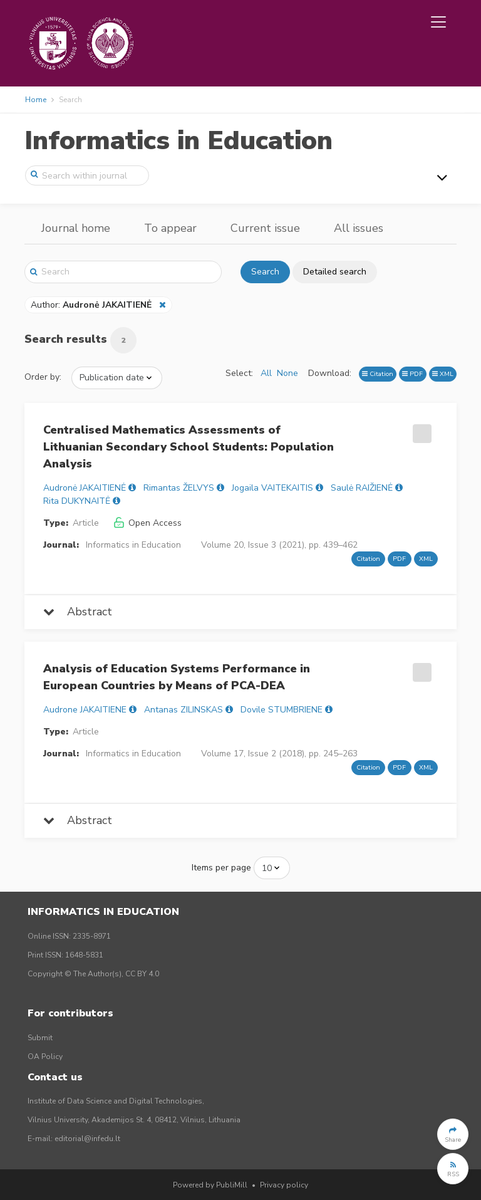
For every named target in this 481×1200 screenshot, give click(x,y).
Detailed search (334, 272)
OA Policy (45, 1056)
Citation (377, 373)
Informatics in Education (178, 141)
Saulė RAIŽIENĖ (362, 488)
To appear (170, 228)
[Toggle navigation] (438, 21)
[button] (452, 1134)
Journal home (75, 228)
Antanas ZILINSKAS (183, 710)
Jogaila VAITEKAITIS (272, 488)
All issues (358, 228)
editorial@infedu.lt (87, 1139)
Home (35, 100)
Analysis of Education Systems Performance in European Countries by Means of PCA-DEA (176, 677)
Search (265, 272)
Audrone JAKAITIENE (85, 710)
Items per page (221, 868)
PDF (412, 373)
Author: (92, 305)
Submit (40, 1038)
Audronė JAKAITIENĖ (84, 488)
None (287, 373)
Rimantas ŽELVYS (178, 488)
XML (442, 373)
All (266, 373)
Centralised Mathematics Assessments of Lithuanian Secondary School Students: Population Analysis (188, 446)
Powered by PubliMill (210, 1185)
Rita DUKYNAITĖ (76, 501)
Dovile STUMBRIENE (281, 710)
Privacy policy (284, 1185)
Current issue (265, 228)
